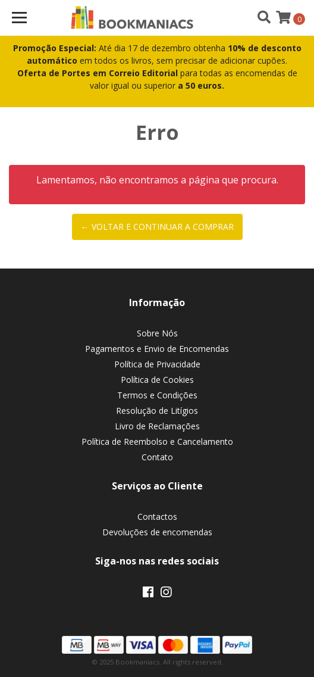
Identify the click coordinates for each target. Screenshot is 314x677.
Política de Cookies (157, 379)
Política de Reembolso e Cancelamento (157, 441)
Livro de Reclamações (157, 426)
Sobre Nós (157, 333)
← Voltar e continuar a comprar (157, 226)
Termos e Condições (157, 395)
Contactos (157, 516)
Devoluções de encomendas (157, 532)
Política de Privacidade (157, 364)
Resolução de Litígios (157, 410)
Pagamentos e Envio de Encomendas (157, 348)
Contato (157, 457)
